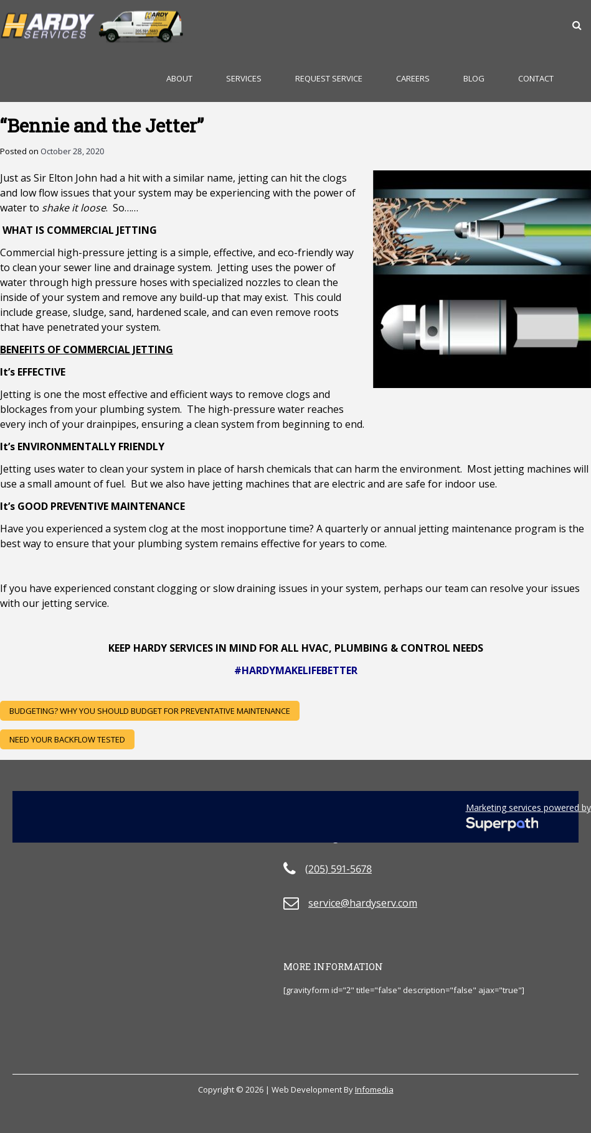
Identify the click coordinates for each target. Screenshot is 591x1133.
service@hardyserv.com (362, 903)
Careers (413, 78)
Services (244, 78)
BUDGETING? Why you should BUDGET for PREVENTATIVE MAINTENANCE (149, 710)
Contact (536, 78)
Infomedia (374, 1089)
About (179, 78)
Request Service (328, 78)
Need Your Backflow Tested (67, 739)
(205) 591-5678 (338, 869)
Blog (474, 78)
